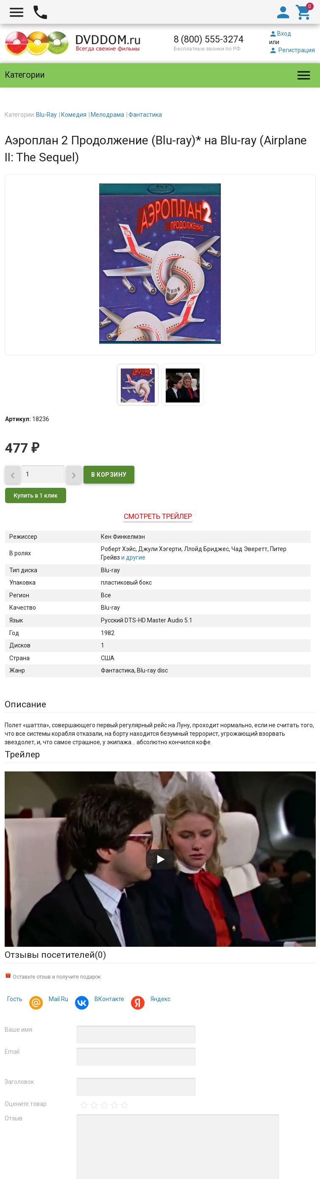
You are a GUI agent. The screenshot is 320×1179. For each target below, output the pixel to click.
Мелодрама (107, 114)
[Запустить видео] (160, 859)
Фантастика (145, 114)
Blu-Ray (46, 114)
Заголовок (19, 1081)
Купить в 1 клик (36, 495)
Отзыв (13, 1118)
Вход (280, 33)
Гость (14, 999)
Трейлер (22, 754)
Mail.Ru (57, 1000)
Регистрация (292, 50)
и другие (132, 557)
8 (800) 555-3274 (208, 39)
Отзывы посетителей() (55, 955)
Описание (25, 704)
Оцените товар (26, 1103)
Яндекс (159, 1000)
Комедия (73, 114)
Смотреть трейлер (158, 516)
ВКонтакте (108, 1000)
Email (12, 1051)
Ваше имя (18, 1029)
